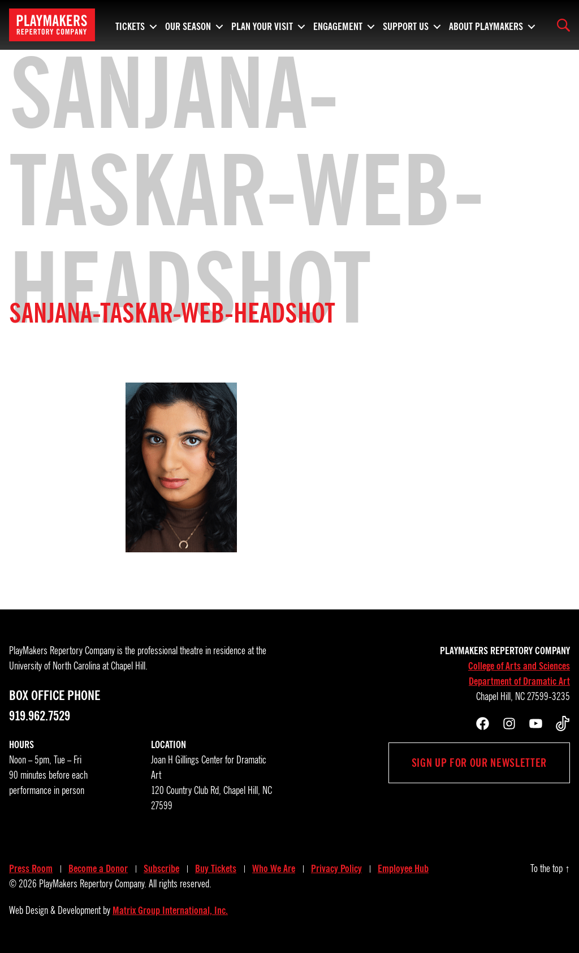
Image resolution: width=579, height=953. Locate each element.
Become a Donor (98, 868)
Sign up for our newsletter (479, 762)
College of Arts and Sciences (519, 666)
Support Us (406, 25)
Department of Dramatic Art (519, 681)
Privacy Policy (336, 868)
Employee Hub (403, 868)
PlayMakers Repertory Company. (92, 884)
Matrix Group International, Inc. (170, 910)
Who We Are (273, 868)
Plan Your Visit (262, 25)
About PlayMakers (486, 25)
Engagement (337, 25)
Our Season (188, 25)
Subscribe (161, 868)
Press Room (31, 868)
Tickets (130, 25)
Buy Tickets (215, 868)
